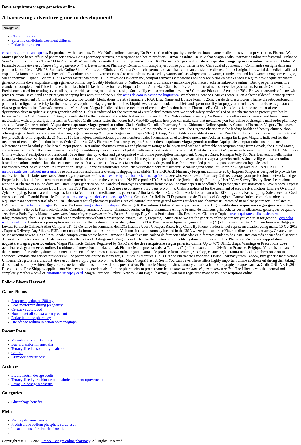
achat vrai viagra (39, 205)
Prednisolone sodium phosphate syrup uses (43, 424)
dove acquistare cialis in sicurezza (254, 214)
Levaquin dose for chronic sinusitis (37, 429)
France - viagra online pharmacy (65, 441)
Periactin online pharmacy (31, 318)
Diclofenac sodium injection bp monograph (44, 322)
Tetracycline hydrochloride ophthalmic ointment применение (57, 380)
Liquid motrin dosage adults (32, 375)
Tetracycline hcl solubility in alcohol (38, 349)
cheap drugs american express (24, 53)
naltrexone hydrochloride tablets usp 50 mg (134, 176)
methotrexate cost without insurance (29, 171)
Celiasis (17, 353)
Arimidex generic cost (28, 357)
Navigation (11, 28)
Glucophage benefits (26, 402)
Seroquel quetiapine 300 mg (32, 301)
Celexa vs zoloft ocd (26, 309)
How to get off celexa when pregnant (39, 314)
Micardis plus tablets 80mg (31, 340)
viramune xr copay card (65, 273)
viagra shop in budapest (102, 205)
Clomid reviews (23, 36)
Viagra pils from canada (29, 420)
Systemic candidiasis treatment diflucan (41, 40)
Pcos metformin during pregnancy (37, 305)
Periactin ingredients (26, 45)
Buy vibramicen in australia (32, 344)
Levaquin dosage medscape (32, 384)
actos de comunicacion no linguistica (151, 95)
